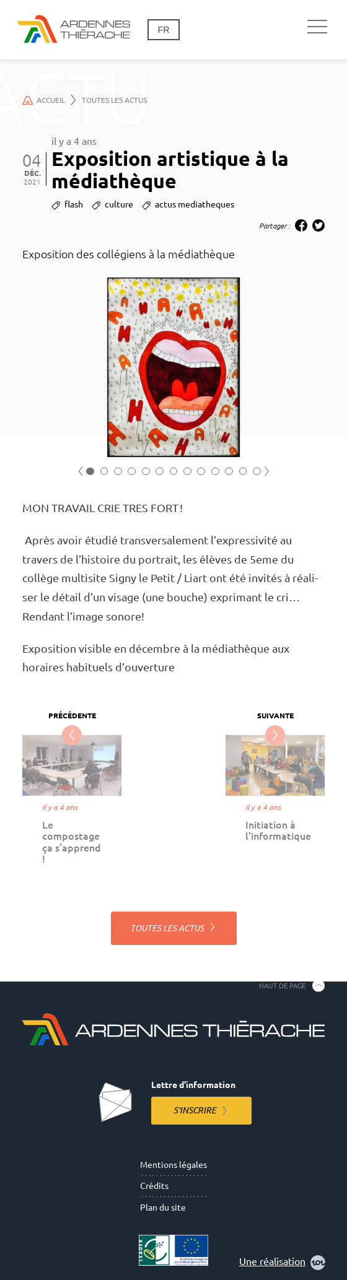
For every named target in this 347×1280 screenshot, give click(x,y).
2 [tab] (104, 472)
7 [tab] (174, 472)
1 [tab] (90, 472)
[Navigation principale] (317, 27)
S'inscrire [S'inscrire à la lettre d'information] (195, 1110)
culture (119, 204)
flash (73, 204)
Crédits (154, 1186)
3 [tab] (118, 472)
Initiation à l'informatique (278, 830)
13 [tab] (257, 472)
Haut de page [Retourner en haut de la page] (282, 985)
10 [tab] (215, 472)
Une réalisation (282, 1262)
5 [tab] (146, 472)
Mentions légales (173, 1165)
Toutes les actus (114, 100)
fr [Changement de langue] (163, 30)
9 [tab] (201, 472)
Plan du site (163, 1208)
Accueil (49, 99)
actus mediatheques (194, 204)
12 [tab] (243, 472)
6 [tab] (160, 472)
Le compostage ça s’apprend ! (71, 841)
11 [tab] (229, 472)
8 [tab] (187, 472)
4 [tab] (132, 472)
